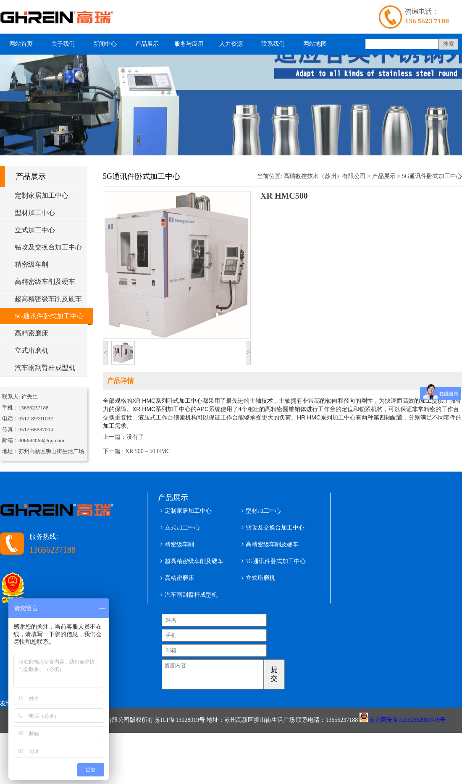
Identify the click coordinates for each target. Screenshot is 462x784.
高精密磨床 (31, 333)
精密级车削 (31, 264)
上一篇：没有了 (123, 437)
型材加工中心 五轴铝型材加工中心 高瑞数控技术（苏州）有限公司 (61, 16)
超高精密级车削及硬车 (48, 298)
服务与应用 (189, 44)
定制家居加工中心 (41, 195)
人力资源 (231, 44)
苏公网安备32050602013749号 (407, 725)
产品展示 (147, 44)
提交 (285, 674)
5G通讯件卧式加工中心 (49, 316)
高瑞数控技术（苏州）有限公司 (325, 176)
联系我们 (273, 44)
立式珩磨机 (31, 350)
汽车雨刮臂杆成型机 (45, 367)
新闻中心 (105, 44)
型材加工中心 (35, 212)
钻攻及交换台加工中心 (48, 247)
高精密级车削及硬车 (45, 281)
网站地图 (315, 44)
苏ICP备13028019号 (180, 725)
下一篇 (136, 451)
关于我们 (63, 44)
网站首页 (21, 44)
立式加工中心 (35, 229)
